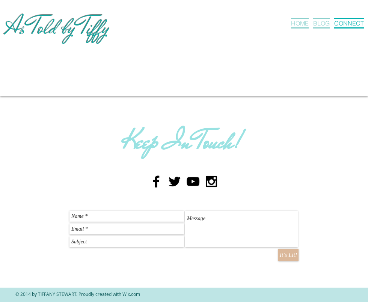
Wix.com (131, 294)
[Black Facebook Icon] (156, 181)
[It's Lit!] (288, 255)
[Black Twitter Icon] (174, 181)
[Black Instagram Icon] (211, 181)
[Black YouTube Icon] (193, 181)
